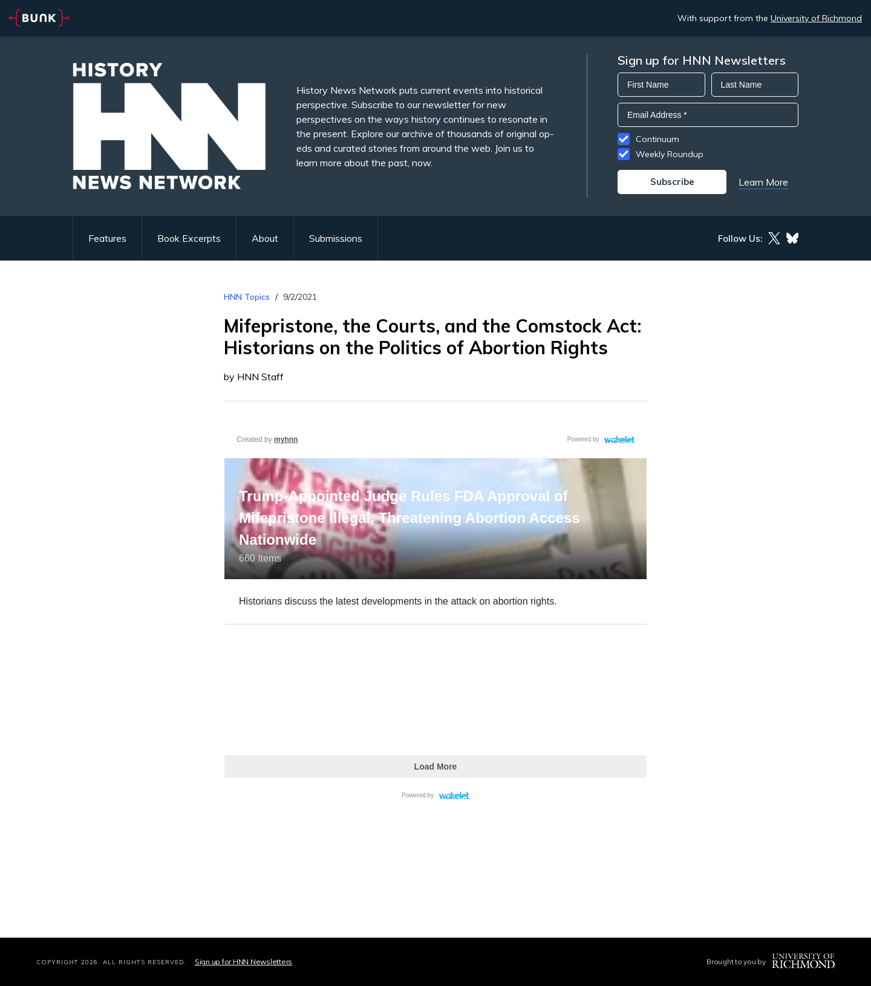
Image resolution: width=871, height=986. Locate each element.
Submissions (335, 238)
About (265, 238)
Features (107, 238)
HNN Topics (247, 296)
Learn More (763, 182)
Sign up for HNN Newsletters (243, 961)
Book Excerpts (189, 238)
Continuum (657, 139)
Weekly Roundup (669, 154)
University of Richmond (816, 18)
